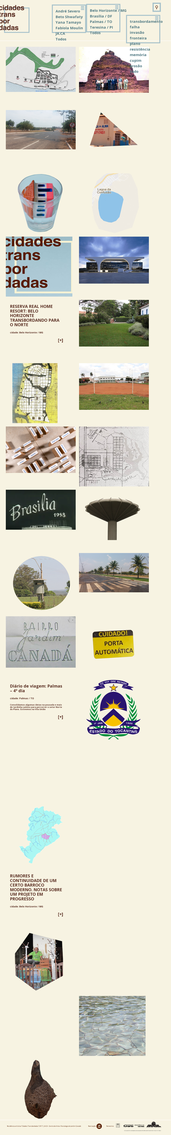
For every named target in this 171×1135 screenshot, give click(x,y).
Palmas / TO (101, 21)
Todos (95, 32)
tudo (134, 71)
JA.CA (60, 33)
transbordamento (146, 21)
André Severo (68, 10)
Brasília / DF (101, 15)
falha (135, 26)
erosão (136, 65)
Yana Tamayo (68, 22)
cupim (135, 60)
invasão (137, 32)
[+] (60, 340)
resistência (140, 49)
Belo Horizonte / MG (108, 10)
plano (135, 43)
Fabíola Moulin (69, 27)
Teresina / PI (101, 27)
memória (138, 54)
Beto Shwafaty (69, 16)
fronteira (138, 37)
